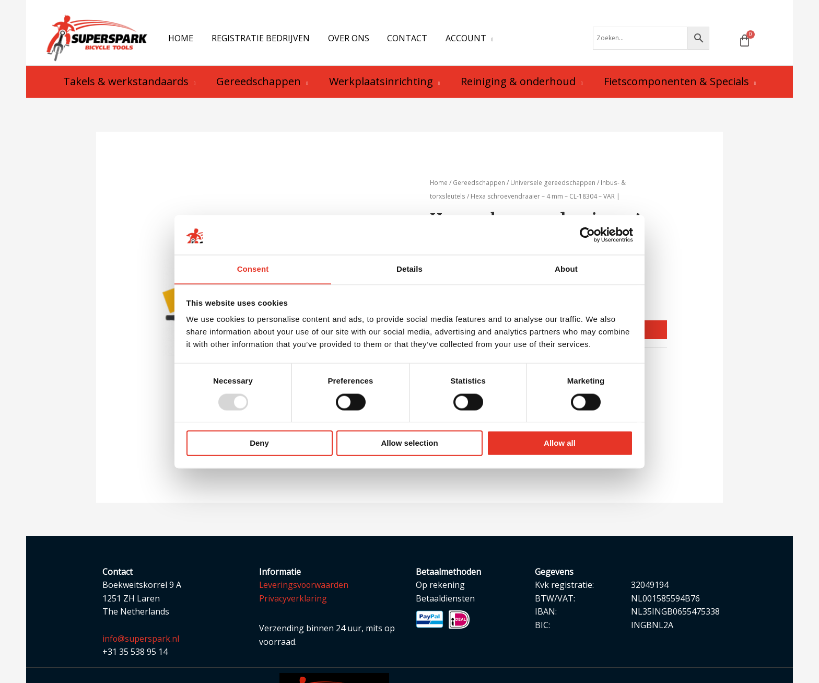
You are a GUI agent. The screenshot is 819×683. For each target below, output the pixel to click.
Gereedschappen (479, 186)
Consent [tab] (253, 268)
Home (439, 186)
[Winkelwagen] (744, 42)
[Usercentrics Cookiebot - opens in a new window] (587, 234)
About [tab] (566, 268)
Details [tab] (409, 268)
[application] (483, 39)
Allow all (560, 443)
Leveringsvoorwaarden (304, 588)
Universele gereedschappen (552, 186)
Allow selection (409, 443)
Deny (259, 443)
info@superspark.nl (141, 642)
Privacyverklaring (293, 602)
